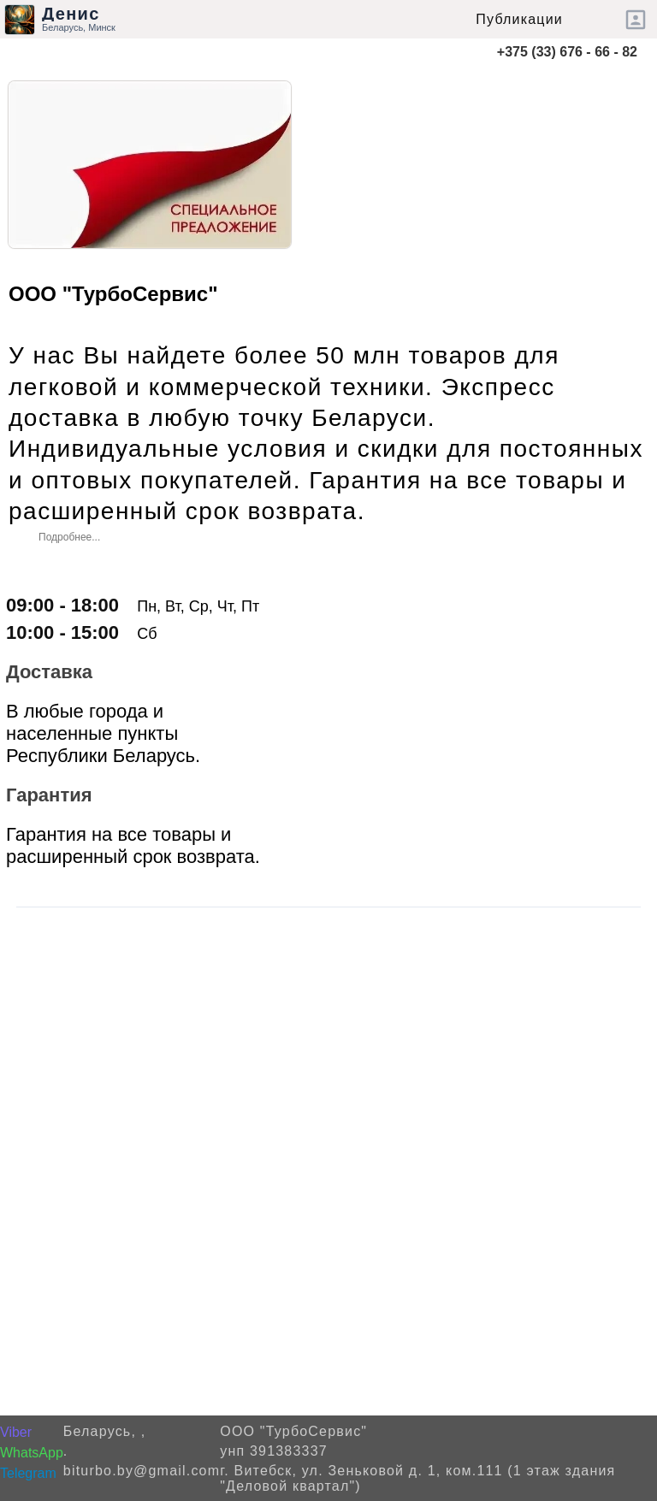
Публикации (519, 19)
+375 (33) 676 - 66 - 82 (567, 51)
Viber (16, 1432)
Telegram (28, 1473)
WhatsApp (31, 1452)
